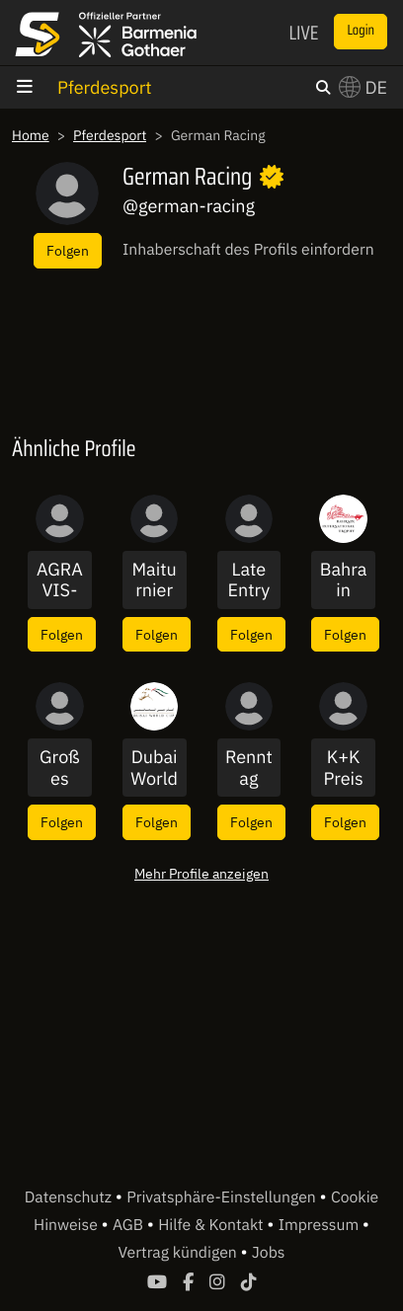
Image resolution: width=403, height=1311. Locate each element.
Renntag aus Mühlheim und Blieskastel (249, 767)
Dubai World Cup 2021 (154, 767)
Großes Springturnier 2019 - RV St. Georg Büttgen (59, 767)
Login (360, 30)
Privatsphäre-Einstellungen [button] (222, 1197)
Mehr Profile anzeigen (201, 873)
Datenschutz (70, 1197)
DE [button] (363, 87)
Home (30, 135)
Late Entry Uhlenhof (248, 580)
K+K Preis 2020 (343, 767)
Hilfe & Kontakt (212, 1225)
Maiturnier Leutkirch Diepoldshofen (154, 580)
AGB (130, 1225)
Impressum (321, 1225)
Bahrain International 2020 (343, 580)
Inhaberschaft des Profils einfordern (248, 250)
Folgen (67, 250)
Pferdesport (104, 87)
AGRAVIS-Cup (60, 580)
